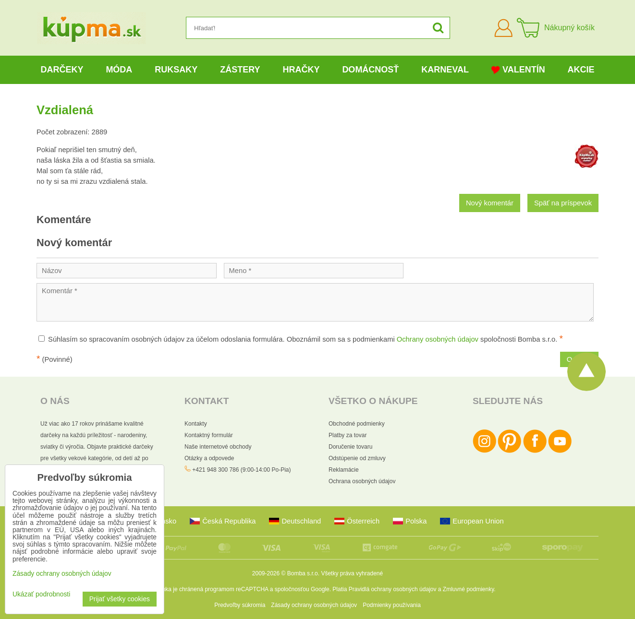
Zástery (240, 69)
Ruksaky (176, 69)
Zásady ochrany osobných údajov (314, 605)
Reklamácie (344, 469)
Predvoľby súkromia (239, 605)
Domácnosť (370, 69)
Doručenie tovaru (350, 446)
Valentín (518, 69)
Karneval (445, 69)
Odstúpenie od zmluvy (357, 458)
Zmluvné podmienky (468, 589)
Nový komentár (489, 203)
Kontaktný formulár (208, 435)
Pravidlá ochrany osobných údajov (393, 589)
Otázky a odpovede (209, 458)
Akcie (581, 69)
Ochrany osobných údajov (437, 339)
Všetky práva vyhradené (352, 573)
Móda (119, 69)
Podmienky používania (392, 605)
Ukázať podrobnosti (41, 594)
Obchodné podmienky (357, 423)
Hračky (300, 69)
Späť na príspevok (563, 203)
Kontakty (195, 423)
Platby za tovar (347, 435)
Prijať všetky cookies (119, 599)
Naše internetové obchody (217, 446)
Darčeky (61, 69)
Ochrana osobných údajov (362, 481)
